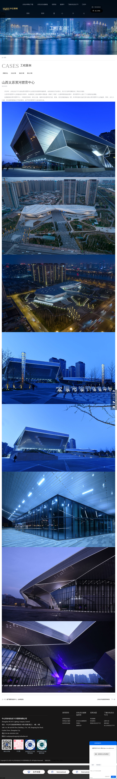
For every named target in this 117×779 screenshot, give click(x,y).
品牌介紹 (106, 721)
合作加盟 (36, 772)
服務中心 (63, 5)
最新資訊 (106, 723)
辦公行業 (30, 73)
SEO (61, 760)
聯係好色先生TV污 (95, 723)
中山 (58, 760)
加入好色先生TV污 (109, 725)
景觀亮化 (5, 73)
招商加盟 (54, 5)
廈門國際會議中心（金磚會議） (15, 699)
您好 (93, 764)
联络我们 (98, 764)
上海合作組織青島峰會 (103, 699)
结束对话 (107, 776)
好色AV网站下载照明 (29, 5)
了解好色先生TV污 (73, 5)
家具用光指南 (66, 723)
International (98, 3)
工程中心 (84, 5)
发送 (113, 776)
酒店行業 (21, 73)
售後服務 (92, 718)
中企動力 (53, 760)
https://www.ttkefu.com (108, 748)
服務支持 (78, 725)
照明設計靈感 (66, 721)
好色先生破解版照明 (43, 5)
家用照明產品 (66, 718)
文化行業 (13, 73)
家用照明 (65, 713)
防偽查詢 (92, 721)
